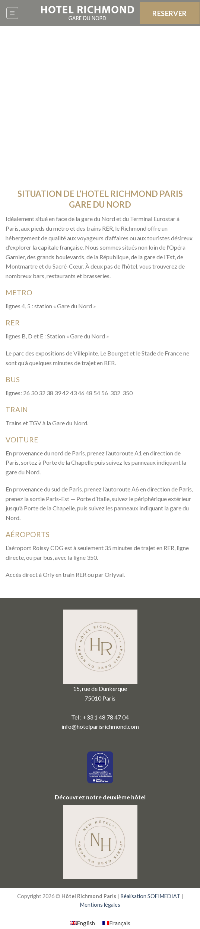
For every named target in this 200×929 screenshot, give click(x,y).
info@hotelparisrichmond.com (100, 726)
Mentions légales (100, 905)
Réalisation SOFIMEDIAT (150, 896)
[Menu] (12, 13)
